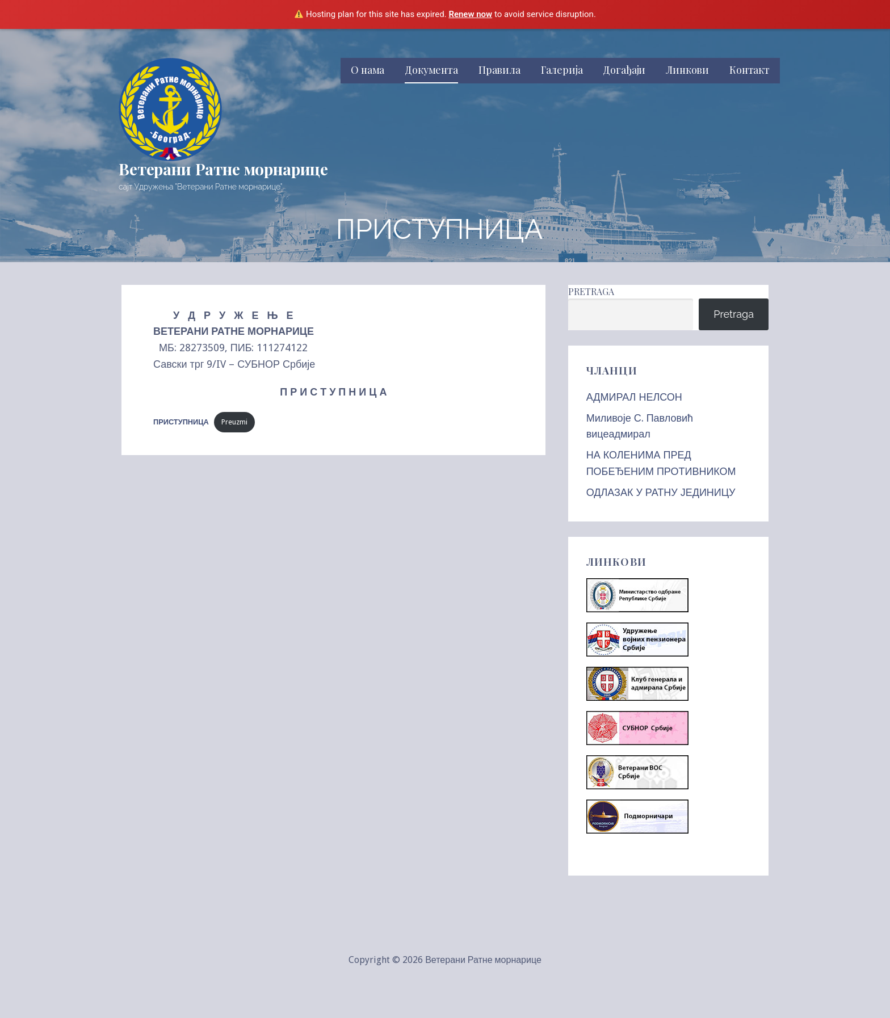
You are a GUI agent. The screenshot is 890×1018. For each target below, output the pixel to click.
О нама (367, 70)
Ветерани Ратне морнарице (223, 168)
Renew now (470, 14)
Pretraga (591, 291)
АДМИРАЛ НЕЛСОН (634, 397)
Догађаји (624, 70)
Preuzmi (234, 422)
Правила (499, 70)
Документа (431, 70)
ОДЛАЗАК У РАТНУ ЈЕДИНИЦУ (661, 492)
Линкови (687, 70)
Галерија (562, 70)
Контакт (749, 70)
